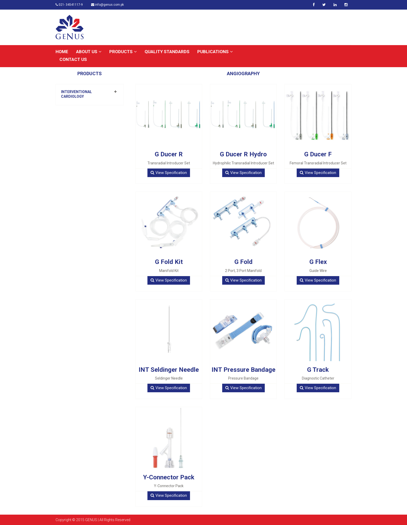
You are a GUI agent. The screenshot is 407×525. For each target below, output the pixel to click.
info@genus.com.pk (107, 4)
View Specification (169, 172)
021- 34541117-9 (69, 4)
